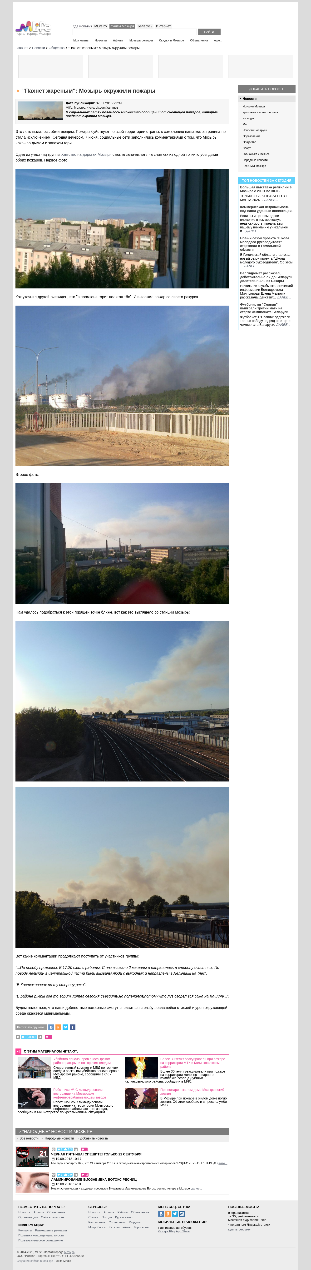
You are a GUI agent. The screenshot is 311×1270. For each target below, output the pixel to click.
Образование (251, 136)
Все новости (29, 1138)
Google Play (166, 1231)
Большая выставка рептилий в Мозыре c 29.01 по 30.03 (265, 189)
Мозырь (69, 1252)
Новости (101, 40)
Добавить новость (266, 89)
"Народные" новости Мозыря (57, 1131)
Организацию (28, 1217)
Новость (24, 1212)
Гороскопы (141, 1227)
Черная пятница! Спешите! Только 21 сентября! (97, 1154)
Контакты (25, 1230)
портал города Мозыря (33, 32)
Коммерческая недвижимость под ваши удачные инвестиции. (266, 209)
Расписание (96, 1222)
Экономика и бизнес (256, 154)
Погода (107, 1217)
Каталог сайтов (120, 1227)
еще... (218, 40)
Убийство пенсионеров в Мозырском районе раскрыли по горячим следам (82, 1061)
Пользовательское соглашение (40, 1240)
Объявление (56, 1212)
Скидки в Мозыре (171, 40)
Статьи (93, 1217)
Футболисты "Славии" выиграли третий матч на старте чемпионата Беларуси (264, 308)
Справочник (117, 1222)
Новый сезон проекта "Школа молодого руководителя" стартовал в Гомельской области (264, 244)
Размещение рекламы (51, 1230)
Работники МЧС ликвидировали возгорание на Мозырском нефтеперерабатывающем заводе (79, 1093)
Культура (249, 118)
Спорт (247, 148)
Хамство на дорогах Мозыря (86, 154)
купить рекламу (239, 1229)
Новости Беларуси (255, 130)
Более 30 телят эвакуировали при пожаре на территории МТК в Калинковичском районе (192, 1062)
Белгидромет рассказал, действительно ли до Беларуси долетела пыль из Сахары (266, 277)
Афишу (39, 1212)
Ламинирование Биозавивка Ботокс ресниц (94, 1179)
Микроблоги (96, 1227)
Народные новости (255, 160)
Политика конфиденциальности (41, 1235)
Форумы (135, 1222)
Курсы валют (124, 1217)
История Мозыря (254, 106)
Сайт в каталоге (52, 1217)
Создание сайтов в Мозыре (35, 1261)
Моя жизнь (81, 40)
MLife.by (100, 26)
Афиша (118, 40)
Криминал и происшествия (260, 112)
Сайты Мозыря (122, 26)
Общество (249, 142)
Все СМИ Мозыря (254, 166)
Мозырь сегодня (141, 40)
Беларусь (145, 26)
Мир (245, 124)
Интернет (163, 26)
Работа (123, 1212)
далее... (271, 200)
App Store (183, 1231)
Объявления (199, 40)
